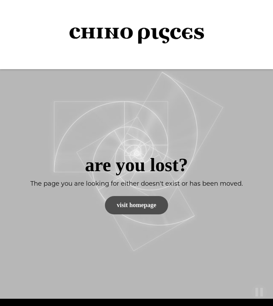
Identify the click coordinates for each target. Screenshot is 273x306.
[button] (255, 35)
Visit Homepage (136, 205)
